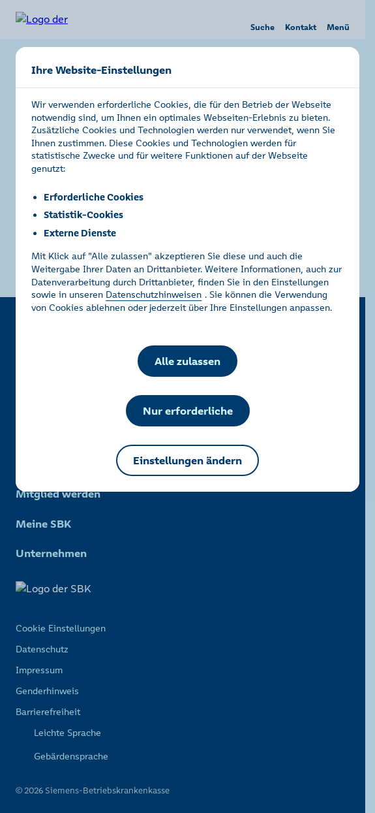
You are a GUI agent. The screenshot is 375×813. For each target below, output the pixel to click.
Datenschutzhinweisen (154, 294)
